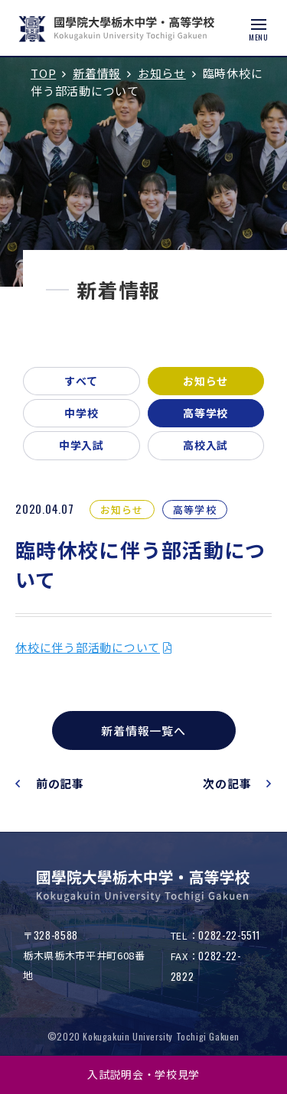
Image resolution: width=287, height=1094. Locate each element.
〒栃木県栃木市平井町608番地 (84, 955)
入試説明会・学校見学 (143, 1074)
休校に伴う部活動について (87, 647)
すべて (81, 380)
